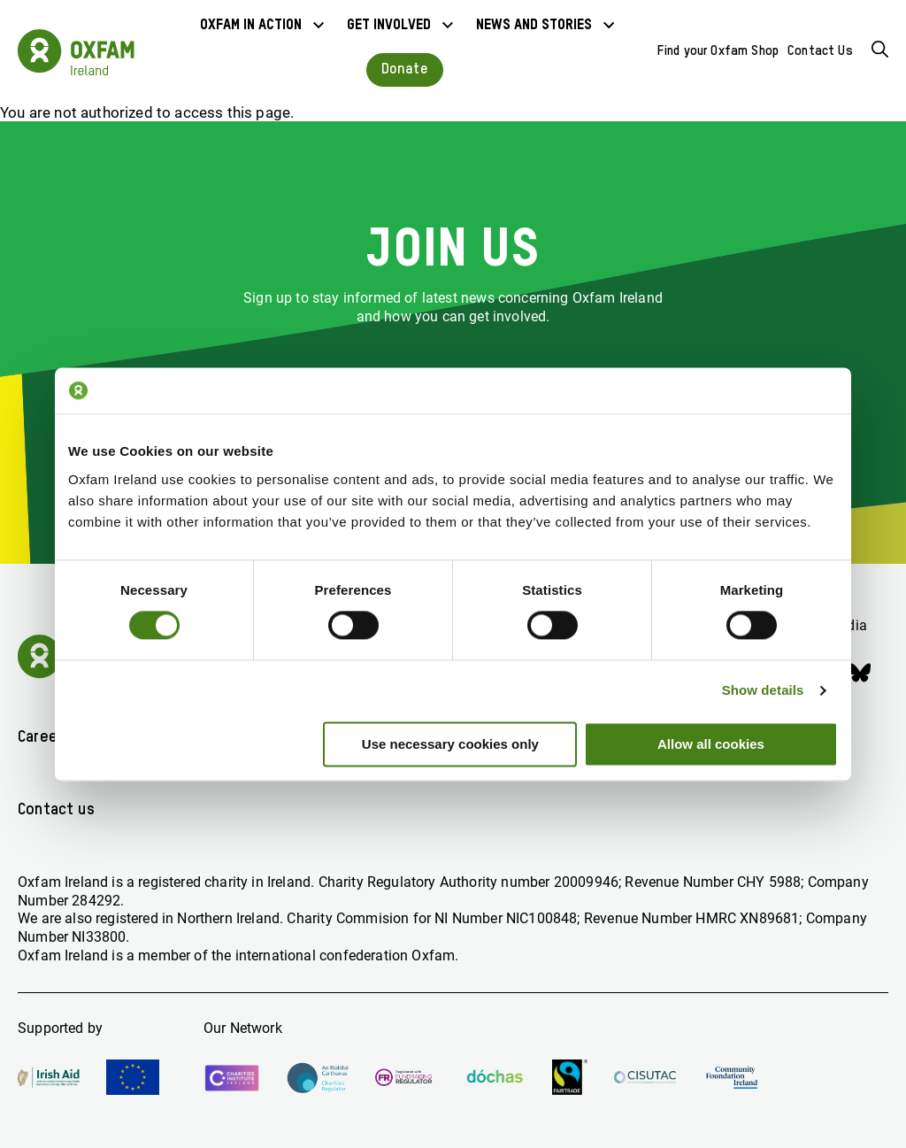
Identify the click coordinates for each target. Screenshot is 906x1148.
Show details (763, 690)
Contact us (56, 810)
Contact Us (820, 51)
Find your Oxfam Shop (718, 51)
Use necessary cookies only (450, 743)
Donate (404, 69)
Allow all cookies (710, 743)
